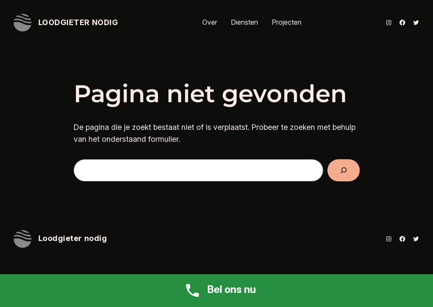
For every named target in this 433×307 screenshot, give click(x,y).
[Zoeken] (343, 170)
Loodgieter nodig (78, 22)
